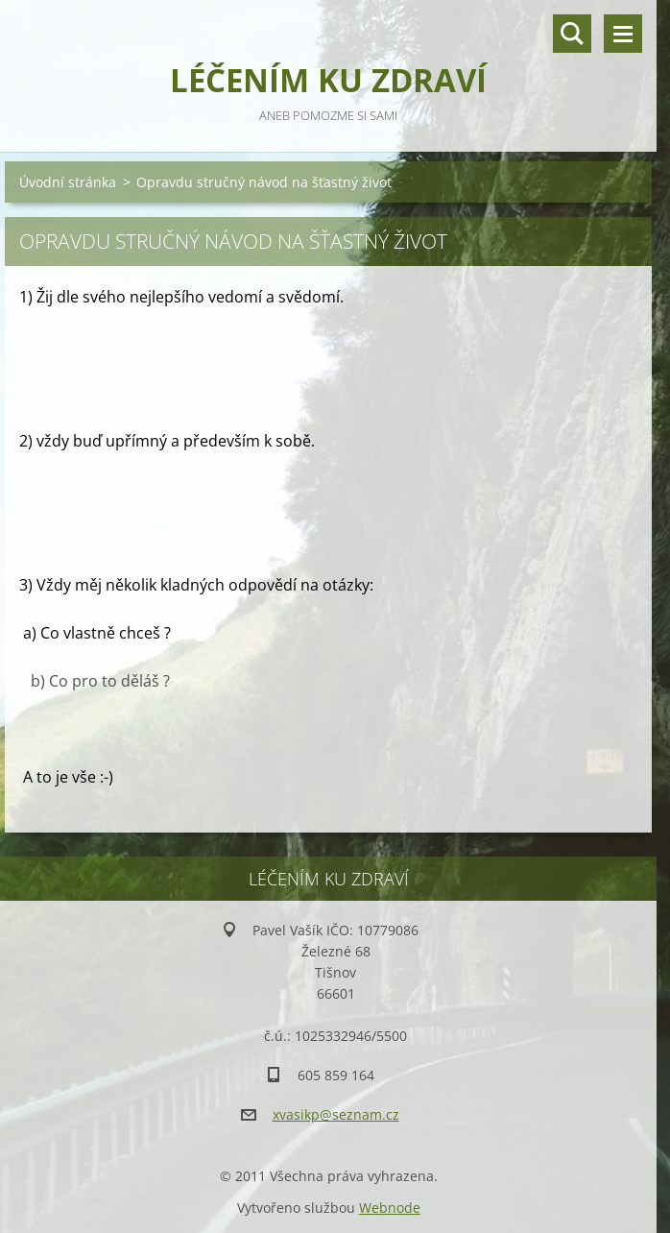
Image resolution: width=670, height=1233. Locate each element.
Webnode (389, 1207)
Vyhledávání (572, 33)
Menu (623, 33)
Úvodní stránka (67, 182)
